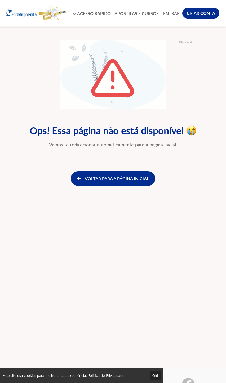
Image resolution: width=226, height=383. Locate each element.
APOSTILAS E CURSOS (136, 13)
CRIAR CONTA (201, 13)
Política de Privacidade (106, 375)
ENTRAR (171, 13)
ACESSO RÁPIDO (91, 13)
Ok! (155, 375)
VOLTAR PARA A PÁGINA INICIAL (113, 178)
